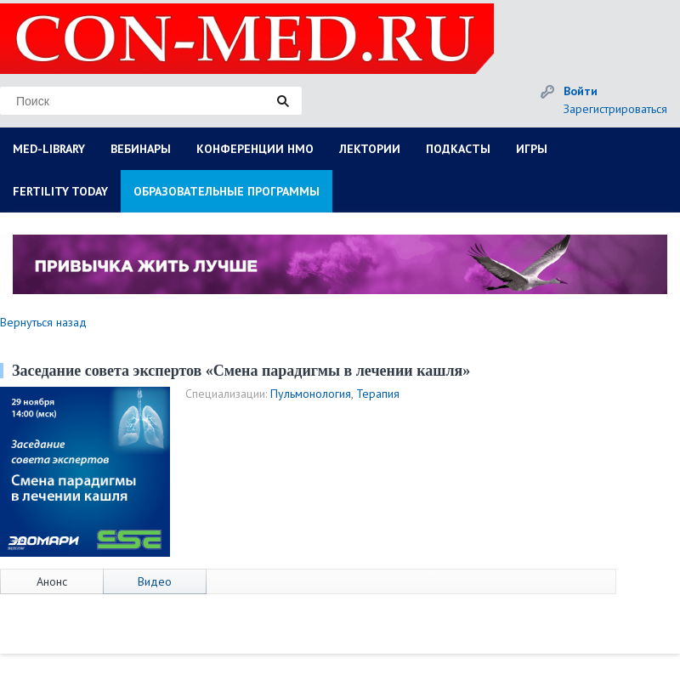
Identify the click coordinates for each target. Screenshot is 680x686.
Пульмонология (310, 393)
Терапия (378, 393)
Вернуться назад (43, 322)
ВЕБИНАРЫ (140, 148)
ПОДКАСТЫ (458, 148)
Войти (581, 91)
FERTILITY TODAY (60, 191)
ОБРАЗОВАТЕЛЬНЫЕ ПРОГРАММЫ (226, 191)
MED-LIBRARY (49, 148)
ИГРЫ (531, 148)
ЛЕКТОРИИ (369, 148)
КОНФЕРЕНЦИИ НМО (255, 148)
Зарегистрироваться (615, 108)
